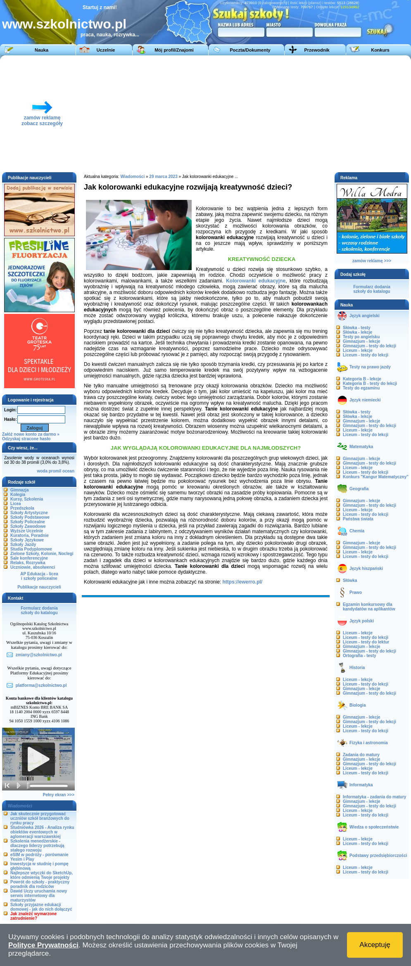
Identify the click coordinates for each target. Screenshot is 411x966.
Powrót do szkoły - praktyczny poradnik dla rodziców (39, 884)
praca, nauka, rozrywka (108, 35)
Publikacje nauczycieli (39, 587)
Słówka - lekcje (357, 332)
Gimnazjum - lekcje (361, 341)
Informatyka (361, 785)
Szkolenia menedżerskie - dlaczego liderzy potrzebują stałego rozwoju (37, 845)
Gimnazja (19, 490)
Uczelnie (106, 49)
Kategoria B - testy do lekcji (370, 383)
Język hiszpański (366, 568)
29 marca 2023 (163, 176)
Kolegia (17, 494)
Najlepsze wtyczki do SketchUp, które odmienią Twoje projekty (41, 875)
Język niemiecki (365, 400)
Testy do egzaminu (361, 388)
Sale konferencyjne (29, 558)
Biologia (357, 705)
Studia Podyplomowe (31, 549)
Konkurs (380, 49)
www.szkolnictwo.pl (64, 24)
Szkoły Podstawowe (30, 517)
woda (42, 471)
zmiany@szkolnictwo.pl (39, 655)
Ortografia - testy (359, 655)
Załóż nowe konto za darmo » (30, 434)
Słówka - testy (357, 327)
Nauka (41, 49)
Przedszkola (22, 508)
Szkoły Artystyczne (29, 512)
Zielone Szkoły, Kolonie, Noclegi (42, 553)
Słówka (350, 580)
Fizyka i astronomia (368, 743)
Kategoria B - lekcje (362, 379)
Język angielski (364, 315)
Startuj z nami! (100, 7)
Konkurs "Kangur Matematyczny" (376, 477)
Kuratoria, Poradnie (29, 535)
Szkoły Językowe (27, 540)
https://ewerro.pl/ (243, 582)
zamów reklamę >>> (371, 261)
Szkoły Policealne (27, 522)
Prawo (355, 592)
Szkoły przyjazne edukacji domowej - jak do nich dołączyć (41, 906)
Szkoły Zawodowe (28, 526)
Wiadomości (132, 176)
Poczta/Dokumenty (250, 49)
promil (55, 471)
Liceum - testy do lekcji (365, 355)
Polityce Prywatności (43, 945)
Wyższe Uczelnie (26, 531)
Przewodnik (316, 49)
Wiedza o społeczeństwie (374, 827)
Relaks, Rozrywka (27, 562)
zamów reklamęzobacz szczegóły (42, 118)
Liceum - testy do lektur (366, 642)
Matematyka (361, 446)
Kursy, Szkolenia (26, 499)
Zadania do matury (361, 754)
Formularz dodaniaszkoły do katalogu (39, 610)
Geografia (359, 489)
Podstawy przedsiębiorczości (378, 855)
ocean (68, 471)
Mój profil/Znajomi (174, 49)
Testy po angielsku (361, 337)
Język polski (361, 621)
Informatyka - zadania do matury (374, 797)
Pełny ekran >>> (58, 795)
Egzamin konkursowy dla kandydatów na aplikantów (369, 606)
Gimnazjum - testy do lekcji (369, 346)
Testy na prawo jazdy (370, 367)
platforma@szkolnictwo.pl (41, 685)
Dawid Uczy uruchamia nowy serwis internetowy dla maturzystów (38, 895)
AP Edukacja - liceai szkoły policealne (39, 576)
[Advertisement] (284, 113)
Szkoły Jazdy (23, 544)
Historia (357, 667)
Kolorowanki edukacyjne (255, 281)
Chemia (356, 531)
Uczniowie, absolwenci (32, 567)
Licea (15, 503)
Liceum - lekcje (358, 350)
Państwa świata (358, 519)
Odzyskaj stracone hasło (26, 439)
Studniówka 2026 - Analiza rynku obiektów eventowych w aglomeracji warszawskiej (42, 832)
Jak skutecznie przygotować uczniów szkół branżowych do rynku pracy (39, 818)
